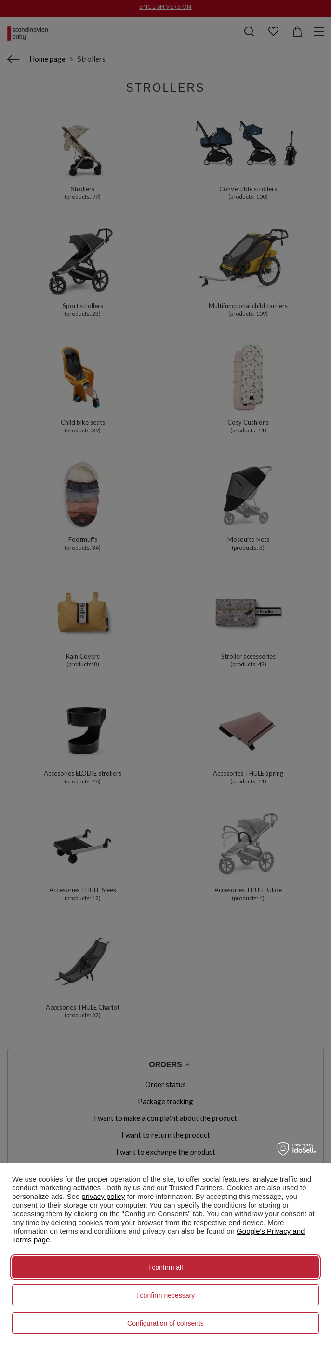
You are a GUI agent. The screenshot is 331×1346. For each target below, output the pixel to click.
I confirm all (165, 1267)
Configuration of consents (165, 1323)
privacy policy (103, 1196)
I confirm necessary (165, 1295)
